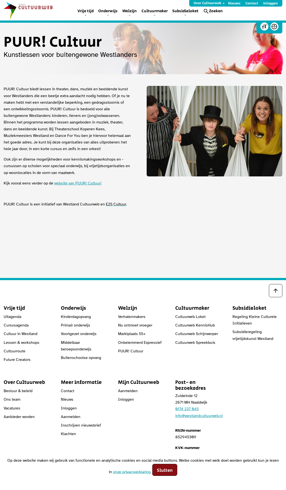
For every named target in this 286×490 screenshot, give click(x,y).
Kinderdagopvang (76, 317)
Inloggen (270, 3)
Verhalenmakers (131, 317)
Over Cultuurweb (207, 3)
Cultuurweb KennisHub (195, 325)
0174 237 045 (187, 409)
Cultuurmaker (155, 11)
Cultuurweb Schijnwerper (196, 334)
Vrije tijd (85, 11)
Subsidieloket (185, 11)
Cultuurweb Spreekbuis (195, 342)
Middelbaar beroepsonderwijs (76, 345)
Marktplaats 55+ (132, 334)
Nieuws (234, 3)
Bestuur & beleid (18, 391)
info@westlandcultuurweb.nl (199, 416)
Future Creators (17, 359)
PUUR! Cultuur (130, 351)
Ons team (12, 399)
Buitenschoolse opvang (81, 358)
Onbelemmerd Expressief (140, 342)
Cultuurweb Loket (190, 317)
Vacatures (12, 408)
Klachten (68, 434)
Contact (251, 3)
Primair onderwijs (75, 325)
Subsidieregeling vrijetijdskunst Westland (252, 335)
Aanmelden (70, 417)
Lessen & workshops (21, 342)
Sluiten (165, 470)
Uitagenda (12, 317)
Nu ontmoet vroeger (135, 325)
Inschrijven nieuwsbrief (81, 425)
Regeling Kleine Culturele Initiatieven (254, 320)
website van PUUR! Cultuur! (78, 183)
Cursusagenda (16, 325)
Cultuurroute (14, 351)
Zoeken (216, 11)
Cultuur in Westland (20, 334)
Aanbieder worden (19, 417)
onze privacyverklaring (132, 472)
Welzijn (129, 11)
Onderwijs (108, 11)
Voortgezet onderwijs (79, 334)
